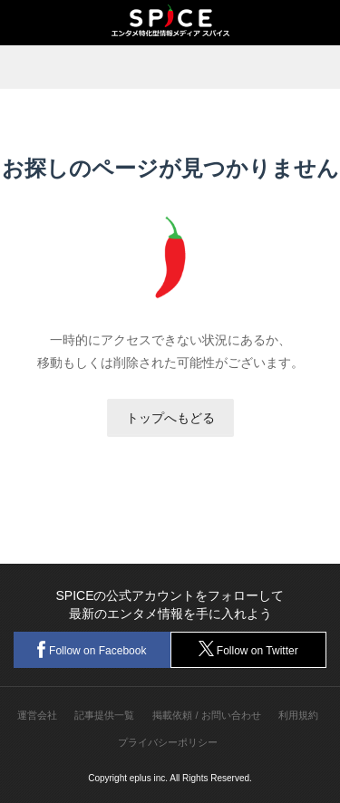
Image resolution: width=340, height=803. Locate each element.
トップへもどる (170, 418)
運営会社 (37, 715)
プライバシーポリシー (168, 742)
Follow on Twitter (248, 649)
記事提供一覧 (104, 715)
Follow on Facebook (91, 649)
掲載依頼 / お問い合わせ (206, 715)
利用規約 (298, 715)
